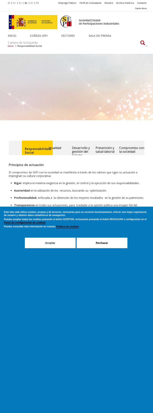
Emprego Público (67, 2)
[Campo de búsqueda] (142, 43)
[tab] (33, 148)
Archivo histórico (125, 2)
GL (26, 2)
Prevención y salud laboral (105, 150)
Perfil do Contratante (90, 2)
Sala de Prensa (100, 35)
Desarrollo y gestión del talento (81, 151)
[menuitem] (10, 3)
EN (37, 2)
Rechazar (102, 242)
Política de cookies (67, 226)
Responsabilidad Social (37, 151)
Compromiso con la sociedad (131, 150)
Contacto (142, 2)
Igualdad (54, 148)
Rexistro (109, 2)
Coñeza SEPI (38, 35)
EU (20, 2)
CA (14, 2)
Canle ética (141, 8)
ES (9, 2)
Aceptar (50, 242)
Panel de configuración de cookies (25, 222)
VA (31, 2)
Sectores (68, 35)
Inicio (12, 35)
